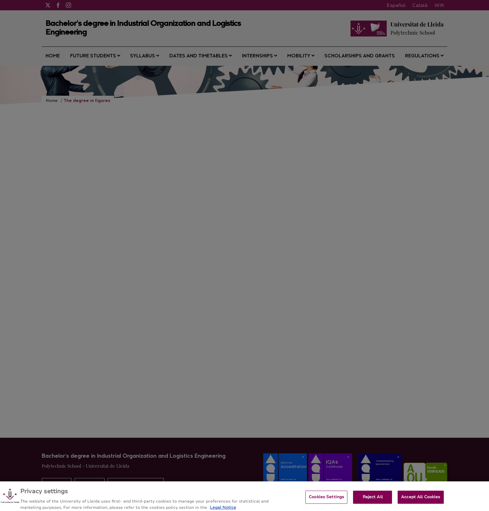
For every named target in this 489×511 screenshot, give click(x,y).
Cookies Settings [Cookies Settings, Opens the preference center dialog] (326, 500)
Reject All (373, 500)
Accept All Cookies (420, 500)
